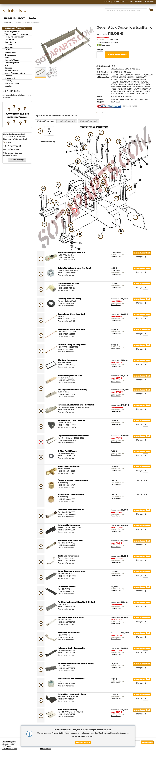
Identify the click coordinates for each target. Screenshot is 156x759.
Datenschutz (45, 749)
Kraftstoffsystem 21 (88, 121)
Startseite (7, 22)
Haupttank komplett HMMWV (71, 252)
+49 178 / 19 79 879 (11, 149)
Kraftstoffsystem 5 (67, 121)
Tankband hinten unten (69, 633)
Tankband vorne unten (68, 556)
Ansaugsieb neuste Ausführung (72, 390)
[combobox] (126, 10)
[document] (83, 736)
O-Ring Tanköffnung (67, 451)
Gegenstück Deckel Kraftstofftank (73, 436)
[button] (150, 2)
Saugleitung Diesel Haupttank (71, 314)
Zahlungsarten (8, 744)
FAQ (108, 2)
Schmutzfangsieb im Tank (70, 376)
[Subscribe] (147, 742)
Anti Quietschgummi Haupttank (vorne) (76, 663)
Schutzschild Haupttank (69, 525)
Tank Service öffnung (67, 710)
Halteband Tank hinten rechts (71, 648)
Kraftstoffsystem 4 (45, 121)
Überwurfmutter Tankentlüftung (73, 480)
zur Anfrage (18, 160)
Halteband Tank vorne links (70, 541)
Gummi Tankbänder (67, 587)
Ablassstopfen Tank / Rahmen (71, 420)
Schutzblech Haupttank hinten (72, 694)
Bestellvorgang (9, 742)
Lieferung (6, 746)
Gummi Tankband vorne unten (72, 571)
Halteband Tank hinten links (71, 510)
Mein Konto (120, 2)
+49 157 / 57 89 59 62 (12, 146)
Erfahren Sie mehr (86, 736)
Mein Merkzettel (135, 2)
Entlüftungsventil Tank (68, 283)
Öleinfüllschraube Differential (71, 679)
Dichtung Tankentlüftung (69, 299)
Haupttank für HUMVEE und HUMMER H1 (76, 405)
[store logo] (15, 11)
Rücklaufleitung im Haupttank (71, 345)
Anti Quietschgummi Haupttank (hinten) (76, 602)
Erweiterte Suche (9, 749)
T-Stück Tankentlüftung (68, 466)
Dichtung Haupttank (67, 360)
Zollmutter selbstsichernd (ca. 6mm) (74, 268)
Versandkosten (114, 39)
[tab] (45, 121)
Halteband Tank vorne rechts (71, 617)
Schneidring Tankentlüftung (71, 494)
